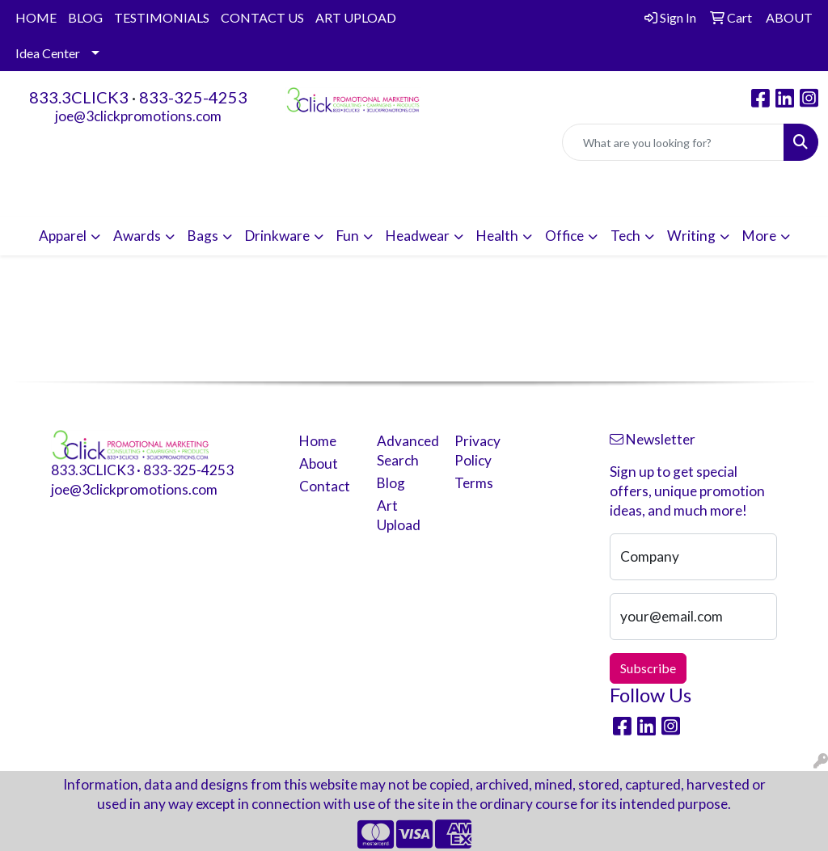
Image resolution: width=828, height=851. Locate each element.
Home (317, 440)
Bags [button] (203, 235)
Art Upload (398, 515)
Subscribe (648, 668)
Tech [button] (625, 235)
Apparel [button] (63, 235)
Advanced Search (406, 450)
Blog (391, 482)
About (318, 463)
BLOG (85, 17)
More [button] (759, 235)
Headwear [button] (418, 235)
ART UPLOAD (355, 17)
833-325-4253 (193, 97)
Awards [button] (137, 235)
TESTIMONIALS (161, 17)
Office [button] (564, 235)
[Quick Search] (673, 142)
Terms (473, 482)
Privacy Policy (477, 450)
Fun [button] (347, 235)
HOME (36, 17)
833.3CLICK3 (79, 97)
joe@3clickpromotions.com (138, 115)
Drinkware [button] (277, 235)
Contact (324, 486)
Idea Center (47, 53)
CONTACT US (262, 17)
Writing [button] (691, 235)
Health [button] (497, 235)
